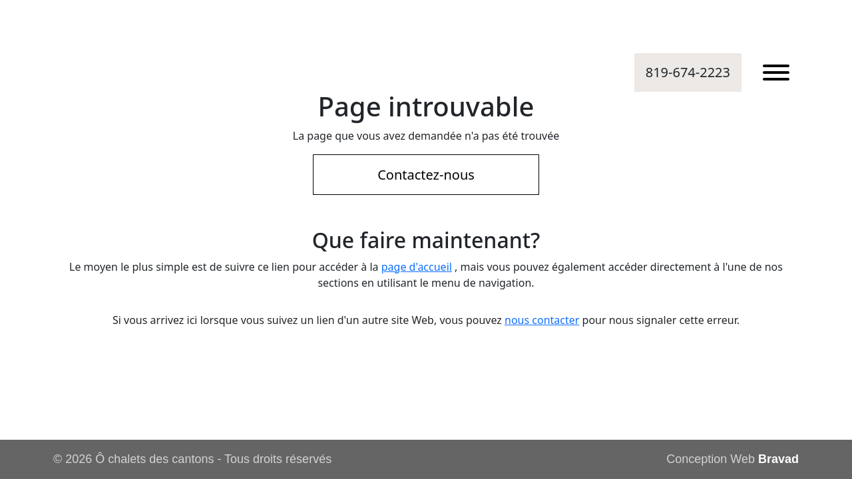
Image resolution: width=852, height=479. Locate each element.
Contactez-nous (426, 175)
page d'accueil (416, 266)
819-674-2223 (688, 72)
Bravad (778, 459)
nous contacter (542, 320)
